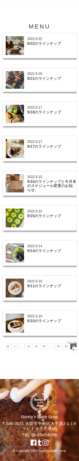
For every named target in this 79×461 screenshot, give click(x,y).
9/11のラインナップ (44, 286)
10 (28, 346)
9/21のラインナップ (44, 78)
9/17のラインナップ (44, 146)
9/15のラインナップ (44, 216)
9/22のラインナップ (44, 43)
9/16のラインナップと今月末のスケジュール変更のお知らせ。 (51, 185)
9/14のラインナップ (44, 251)
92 (58, 346)
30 (44, 346)
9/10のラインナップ (44, 321)
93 (66, 346)
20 (36, 346)
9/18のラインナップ (44, 112)
